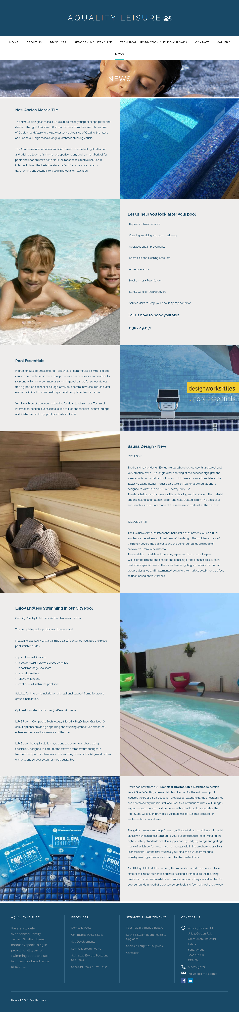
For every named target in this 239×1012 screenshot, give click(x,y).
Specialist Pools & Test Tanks (89, 967)
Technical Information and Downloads (153, 42)
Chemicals (132, 952)
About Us (34, 42)
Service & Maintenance (93, 42)
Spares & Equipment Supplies (144, 946)
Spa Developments (83, 941)
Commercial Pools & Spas (87, 934)
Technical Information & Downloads (184, 787)
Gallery (223, 42)
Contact (202, 42)
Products (58, 42)
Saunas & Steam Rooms (86, 948)
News (119, 54)
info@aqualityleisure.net (202, 973)
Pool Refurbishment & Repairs (144, 927)
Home (13, 42)
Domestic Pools (81, 927)
